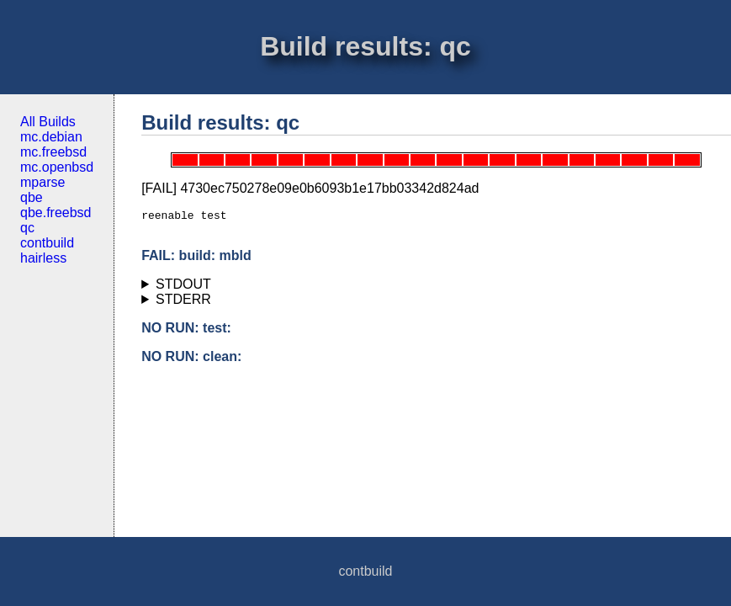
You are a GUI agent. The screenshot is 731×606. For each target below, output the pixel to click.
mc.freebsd (53, 152)
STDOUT (183, 289)
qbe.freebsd (56, 212)
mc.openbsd (56, 167)
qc (27, 228)
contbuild (47, 243)
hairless (43, 258)
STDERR (183, 304)
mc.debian (51, 137)
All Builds (48, 121)
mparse (42, 182)
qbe (31, 197)
